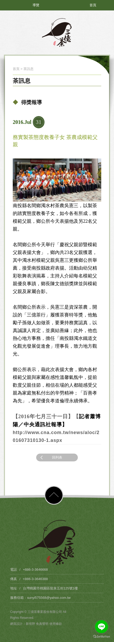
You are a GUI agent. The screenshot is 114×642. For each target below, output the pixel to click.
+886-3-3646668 (35, 569)
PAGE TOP (54, 495)
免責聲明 (42, 624)
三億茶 (57, 32)
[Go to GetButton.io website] (101, 636)
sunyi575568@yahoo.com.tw (49, 598)
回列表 (50, 457)
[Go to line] (101, 626)
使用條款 (55, 624)
